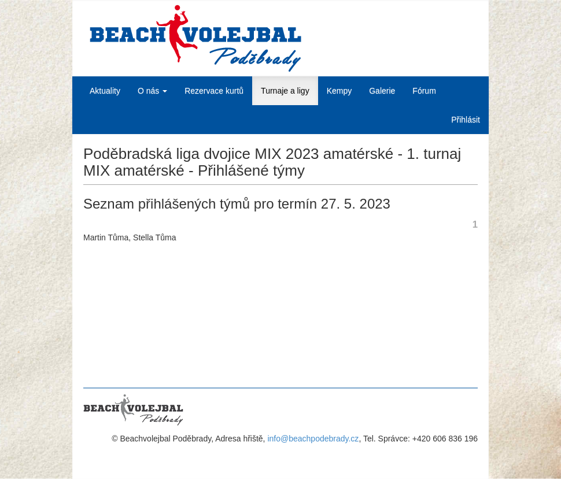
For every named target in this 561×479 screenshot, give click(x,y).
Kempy (339, 90)
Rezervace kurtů (213, 90)
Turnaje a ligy (285, 90)
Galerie (382, 90)
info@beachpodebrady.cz (313, 438)
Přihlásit (465, 119)
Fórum (423, 90)
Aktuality (105, 90)
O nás (152, 90)
